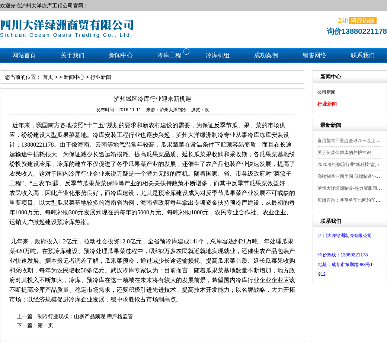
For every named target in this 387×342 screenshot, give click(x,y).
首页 (48, 77)
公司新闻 (326, 92)
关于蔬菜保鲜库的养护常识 (344, 152)
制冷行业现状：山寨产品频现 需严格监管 (85, 316)
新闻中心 (74, 77)
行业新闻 (327, 104)
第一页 (45, 325)
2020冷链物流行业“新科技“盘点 (348, 164)
